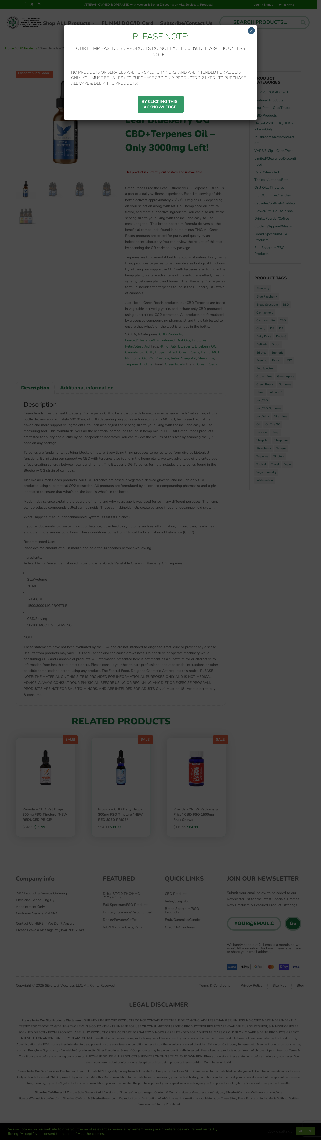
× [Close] (251, 30)
